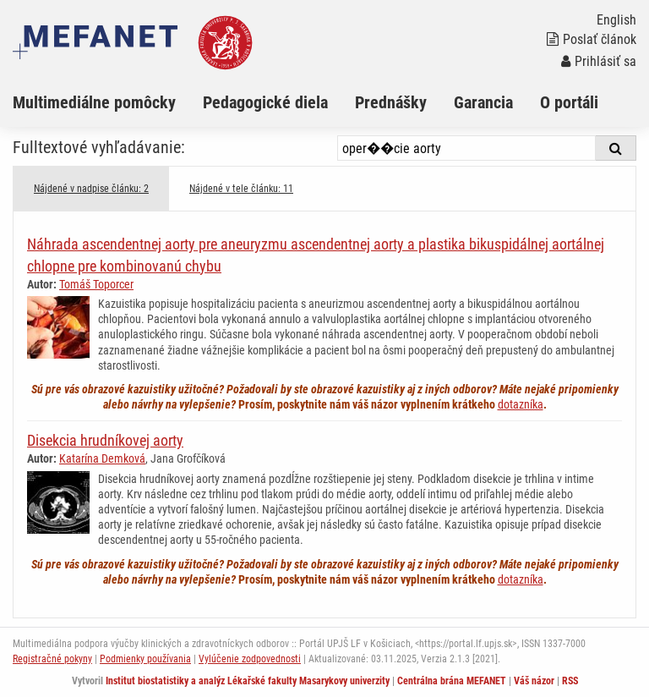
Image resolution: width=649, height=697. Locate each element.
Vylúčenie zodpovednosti (250, 659)
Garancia (483, 102)
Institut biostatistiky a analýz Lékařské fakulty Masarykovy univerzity (248, 681)
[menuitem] (108, 102)
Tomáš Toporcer (96, 284)
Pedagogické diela (265, 102)
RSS (570, 681)
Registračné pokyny (52, 659)
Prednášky (391, 102)
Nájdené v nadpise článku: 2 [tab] (91, 189)
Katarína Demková (102, 458)
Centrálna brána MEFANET (451, 681)
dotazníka (520, 404)
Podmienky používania (145, 659)
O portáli (569, 102)
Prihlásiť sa (598, 61)
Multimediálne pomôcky (94, 102)
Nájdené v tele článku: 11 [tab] (241, 189)
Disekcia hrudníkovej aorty (105, 440)
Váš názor (534, 681)
